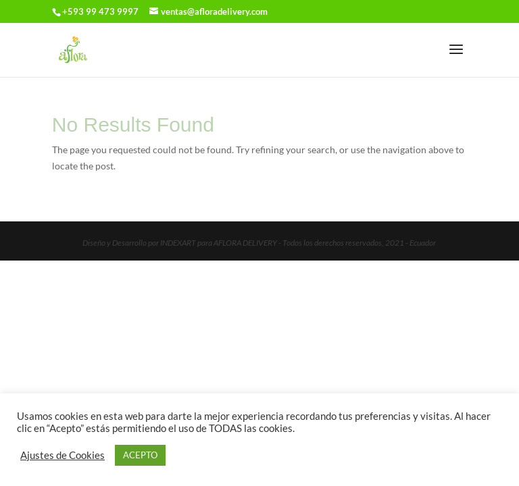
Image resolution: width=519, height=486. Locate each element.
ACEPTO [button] (140, 455)
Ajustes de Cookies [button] (62, 455)
